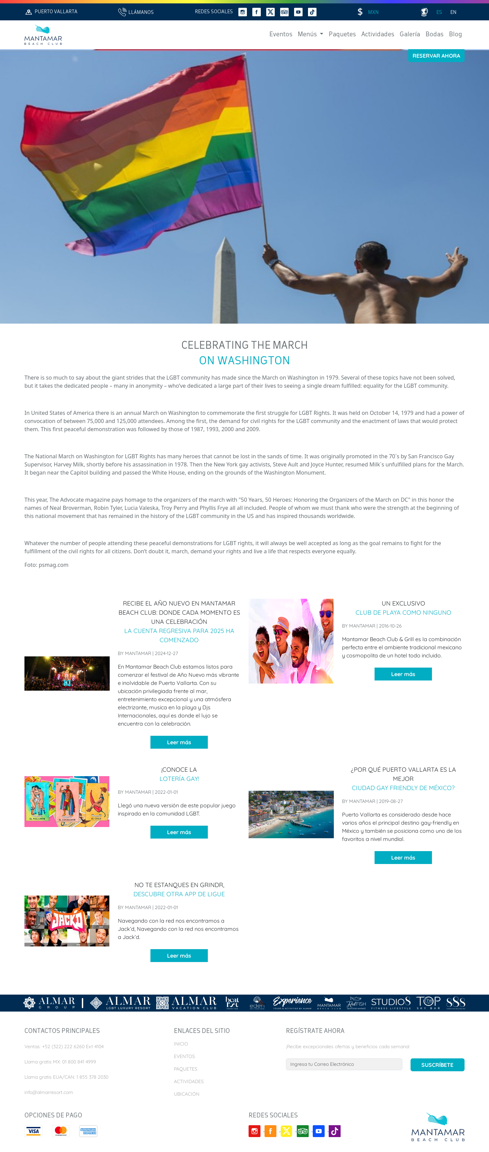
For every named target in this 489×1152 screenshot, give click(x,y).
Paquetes (342, 35)
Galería (410, 35)
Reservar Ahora (436, 55)
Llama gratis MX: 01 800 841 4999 (60, 1062)
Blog (455, 35)
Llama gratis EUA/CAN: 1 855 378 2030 (66, 1077)
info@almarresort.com (48, 1092)
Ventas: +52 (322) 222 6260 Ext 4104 (64, 1046)
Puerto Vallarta (50, 12)
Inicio (181, 1044)
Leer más (179, 742)
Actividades (377, 35)
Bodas (434, 35)
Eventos (280, 35)
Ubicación (186, 1094)
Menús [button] (308, 35)
